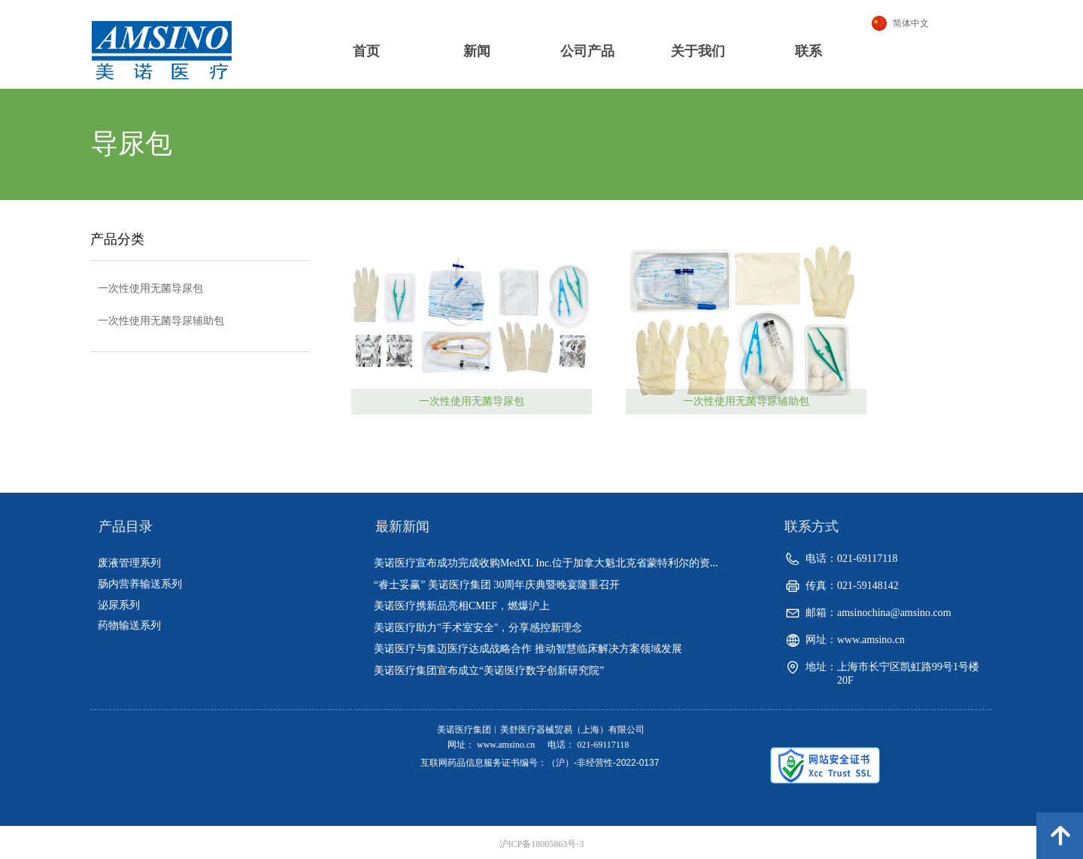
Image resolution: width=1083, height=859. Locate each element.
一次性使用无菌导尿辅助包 (746, 401)
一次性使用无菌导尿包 (471, 401)
